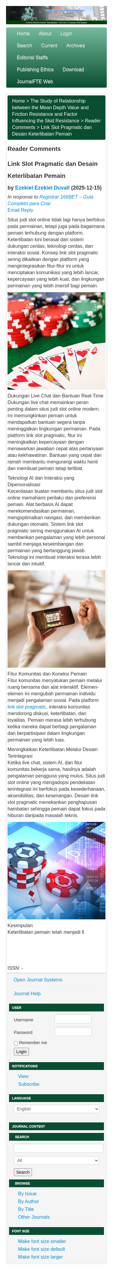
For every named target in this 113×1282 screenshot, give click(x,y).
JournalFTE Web (35, 81)
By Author (28, 1201)
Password (23, 1032)
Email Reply (20, 210)
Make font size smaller (42, 1241)
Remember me (33, 1042)
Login (66, 33)
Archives (75, 45)
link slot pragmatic (27, 706)
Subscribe (28, 1084)
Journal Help (27, 993)
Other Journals (34, 1217)
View (23, 1076)
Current (49, 45)
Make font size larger (40, 1257)
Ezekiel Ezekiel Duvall (42, 188)
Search (24, 45)
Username (23, 1019)
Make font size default (41, 1249)
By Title (26, 1209)
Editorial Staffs (32, 57)
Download (73, 69)
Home (23, 33)
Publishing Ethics (35, 69)
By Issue (27, 1193)
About (45, 33)
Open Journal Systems (38, 979)
